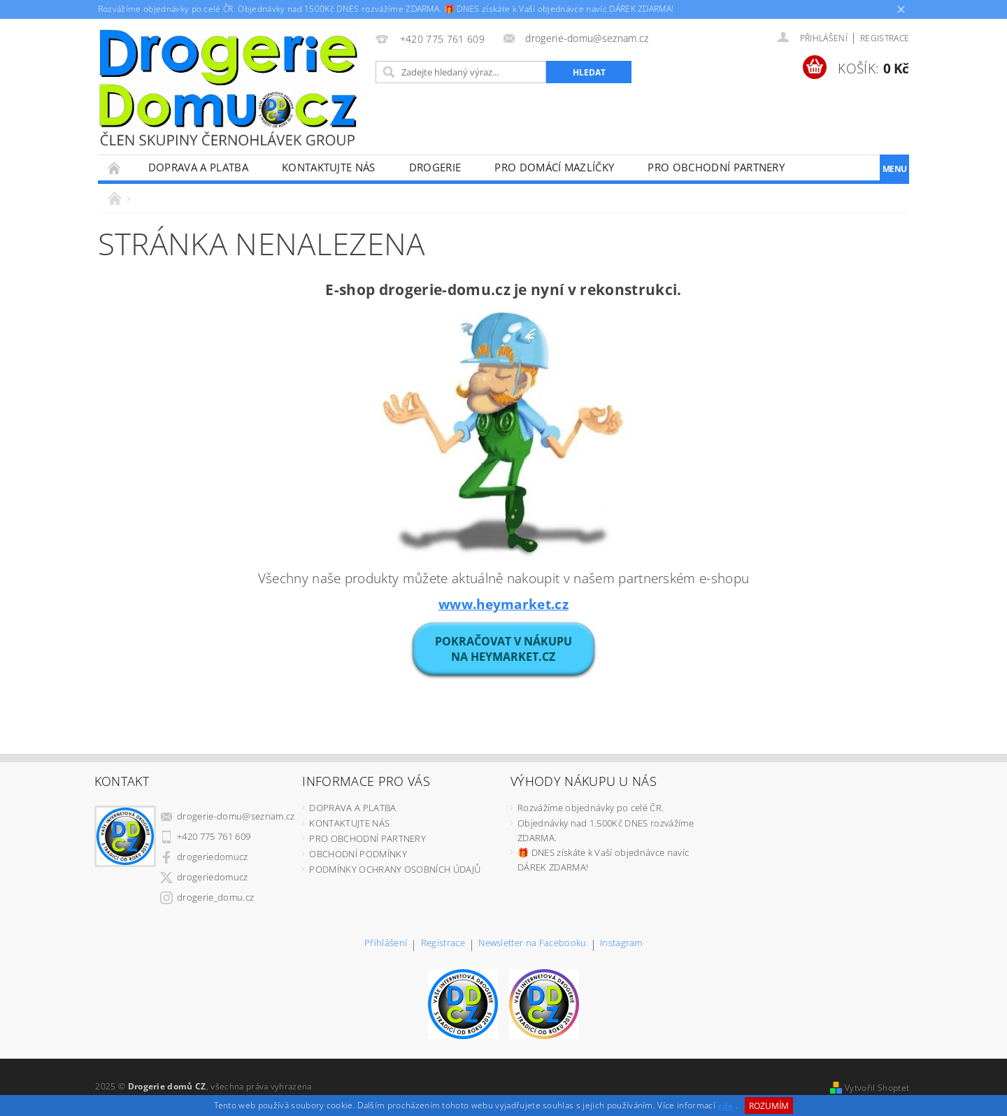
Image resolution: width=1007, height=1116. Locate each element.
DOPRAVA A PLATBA (198, 167)
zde (725, 1106)
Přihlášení (385, 943)
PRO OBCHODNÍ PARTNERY (716, 167)
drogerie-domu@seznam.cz (235, 816)
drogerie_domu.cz (215, 897)
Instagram (621, 943)
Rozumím (769, 1106)
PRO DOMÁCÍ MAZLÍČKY (554, 167)
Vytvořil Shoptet (877, 1088)
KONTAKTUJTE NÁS (329, 167)
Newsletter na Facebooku (532, 943)
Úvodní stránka (114, 167)
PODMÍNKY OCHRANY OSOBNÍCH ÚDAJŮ (394, 869)
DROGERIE (435, 167)
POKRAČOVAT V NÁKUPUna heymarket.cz (503, 649)
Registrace (884, 38)
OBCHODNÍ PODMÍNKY (357, 853)
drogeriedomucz (212, 856)
